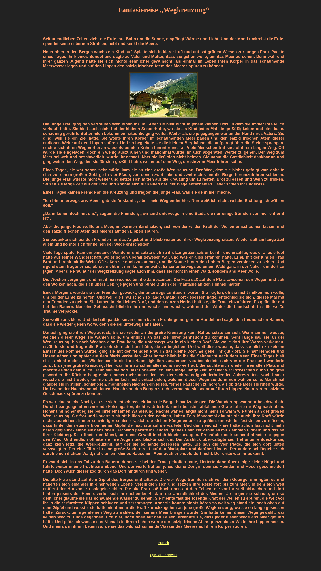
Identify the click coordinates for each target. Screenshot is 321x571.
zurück (163, 543)
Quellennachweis (163, 555)
